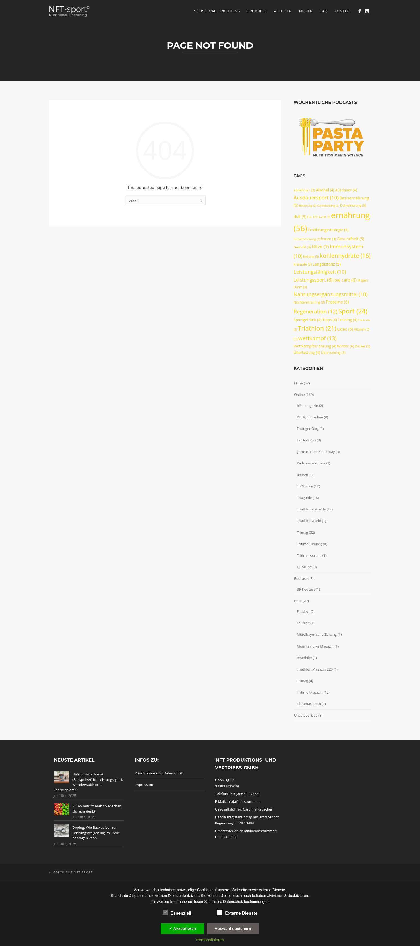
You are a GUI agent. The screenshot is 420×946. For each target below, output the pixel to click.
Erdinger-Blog (308, 428)
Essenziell (177, 912)
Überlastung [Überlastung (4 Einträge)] (307, 352)
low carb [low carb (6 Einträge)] (345, 280)
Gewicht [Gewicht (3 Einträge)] (302, 247)
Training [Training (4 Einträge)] (347, 319)
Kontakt (343, 11)
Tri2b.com (305, 486)
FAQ (323, 11)
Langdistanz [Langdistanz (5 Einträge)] (327, 264)
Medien (306, 11)
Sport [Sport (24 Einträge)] (353, 310)
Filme (298, 383)
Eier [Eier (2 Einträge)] (311, 217)
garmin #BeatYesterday (316, 451)
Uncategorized (306, 715)
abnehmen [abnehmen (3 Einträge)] (304, 190)
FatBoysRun (306, 440)
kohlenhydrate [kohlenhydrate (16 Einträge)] (345, 255)
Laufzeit (303, 622)
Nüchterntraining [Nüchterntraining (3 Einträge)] (309, 302)
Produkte (257, 11)
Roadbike (304, 657)
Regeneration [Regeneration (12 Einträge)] (316, 311)
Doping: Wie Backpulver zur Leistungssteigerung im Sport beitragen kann (95, 832)
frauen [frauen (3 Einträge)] (328, 239)
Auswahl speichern (233, 928)
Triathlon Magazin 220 (315, 669)
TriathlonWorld (309, 520)
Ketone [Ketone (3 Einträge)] (311, 256)
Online (299, 394)
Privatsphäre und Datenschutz (159, 773)
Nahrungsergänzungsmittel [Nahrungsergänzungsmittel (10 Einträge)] (331, 294)
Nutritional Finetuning (217, 11)
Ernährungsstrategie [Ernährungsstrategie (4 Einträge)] (328, 229)
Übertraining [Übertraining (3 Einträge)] (333, 352)
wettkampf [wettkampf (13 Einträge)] (317, 338)
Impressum (144, 784)
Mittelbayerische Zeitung (317, 634)
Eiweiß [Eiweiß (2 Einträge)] (323, 217)
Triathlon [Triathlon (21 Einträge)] (317, 328)
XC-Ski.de (304, 567)
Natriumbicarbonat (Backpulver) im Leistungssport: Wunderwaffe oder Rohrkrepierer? (88, 782)
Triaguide (304, 497)
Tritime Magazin (310, 692)
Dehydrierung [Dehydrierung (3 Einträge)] (353, 205)
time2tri (303, 474)
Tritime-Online (308, 544)
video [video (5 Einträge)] (345, 329)
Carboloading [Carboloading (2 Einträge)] (328, 205)
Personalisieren (210, 939)
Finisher (303, 611)
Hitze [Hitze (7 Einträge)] (320, 247)
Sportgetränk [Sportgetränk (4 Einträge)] (307, 319)
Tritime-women (309, 555)
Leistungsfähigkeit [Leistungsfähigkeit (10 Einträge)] (320, 271)
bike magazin (307, 405)
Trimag (302, 532)
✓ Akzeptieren (182, 928)
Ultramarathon (309, 703)
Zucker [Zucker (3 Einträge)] (362, 346)
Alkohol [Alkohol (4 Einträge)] (325, 189)
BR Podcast (306, 589)
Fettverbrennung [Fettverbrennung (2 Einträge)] (307, 239)
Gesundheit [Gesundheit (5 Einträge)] (350, 238)
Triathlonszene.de (311, 509)
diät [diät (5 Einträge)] (300, 216)
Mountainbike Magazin (315, 646)
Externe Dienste (237, 912)
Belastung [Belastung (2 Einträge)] (307, 205)
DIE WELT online (310, 417)
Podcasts (301, 578)
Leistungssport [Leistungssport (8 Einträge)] (313, 280)
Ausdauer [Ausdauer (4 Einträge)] (346, 189)
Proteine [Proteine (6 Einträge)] (337, 302)
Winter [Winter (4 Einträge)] (345, 346)
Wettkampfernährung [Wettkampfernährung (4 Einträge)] (315, 346)
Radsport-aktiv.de (311, 463)
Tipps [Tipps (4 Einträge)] (329, 319)
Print (298, 600)
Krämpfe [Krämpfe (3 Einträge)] (303, 264)
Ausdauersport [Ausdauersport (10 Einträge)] (316, 197)
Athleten (282, 11)
